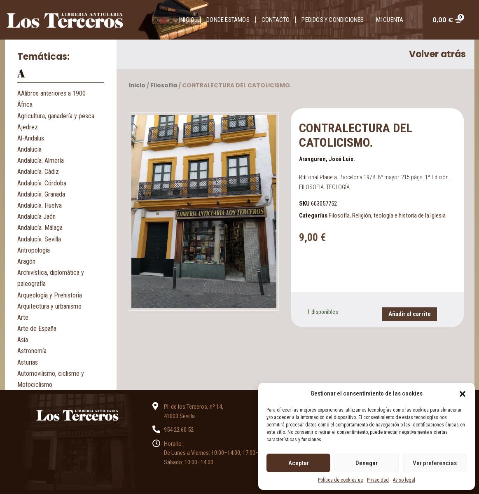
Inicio (186, 19)
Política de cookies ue (340, 480)
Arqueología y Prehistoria (49, 295)
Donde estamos (228, 19)
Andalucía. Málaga (40, 228)
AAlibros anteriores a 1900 (51, 93)
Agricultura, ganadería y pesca (55, 116)
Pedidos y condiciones (332, 19)
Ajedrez (27, 127)
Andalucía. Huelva (39, 205)
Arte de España (36, 328)
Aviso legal (404, 480)
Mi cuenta (390, 19)
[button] (462, 393)
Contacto (276, 19)
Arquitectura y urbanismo (49, 306)
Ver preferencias (435, 463)
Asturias (27, 362)
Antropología (33, 250)
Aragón (26, 261)
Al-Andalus (30, 138)
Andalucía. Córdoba (41, 183)
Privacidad (378, 480)
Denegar (366, 463)
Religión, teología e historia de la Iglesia (399, 215)
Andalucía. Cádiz (38, 172)
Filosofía (163, 85)
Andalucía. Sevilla (39, 239)
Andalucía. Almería (40, 160)
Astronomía (32, 351)
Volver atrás (437, 54)
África (25, 104)
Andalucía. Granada (41, 194)
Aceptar (298, 463)
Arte (22, 317)
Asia (22, 340)
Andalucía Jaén (36, 216)
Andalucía (29, 149)
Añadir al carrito (409, 314)
